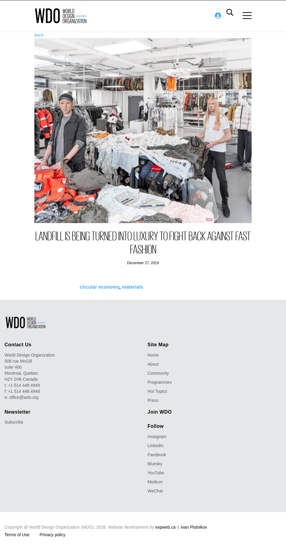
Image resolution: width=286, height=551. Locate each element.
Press (153, 400)
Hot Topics (157, 391)
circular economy (99, 286)
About (153, 363)
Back (39, 34)
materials (132, 286)
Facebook (157, 454)
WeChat (155, 490)
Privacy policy (52, 534)
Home (153, 354)
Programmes (160, 382)
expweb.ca (165, 526)
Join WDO (160, 411)
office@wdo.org (24, 397)
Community (158, 372)
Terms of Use (17, 534)
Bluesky (155, 463)
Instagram (157, 436)
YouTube (156, 472)
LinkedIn (156, 445)
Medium (155, 481)
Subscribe (14, 421)
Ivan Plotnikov (194, 526)
